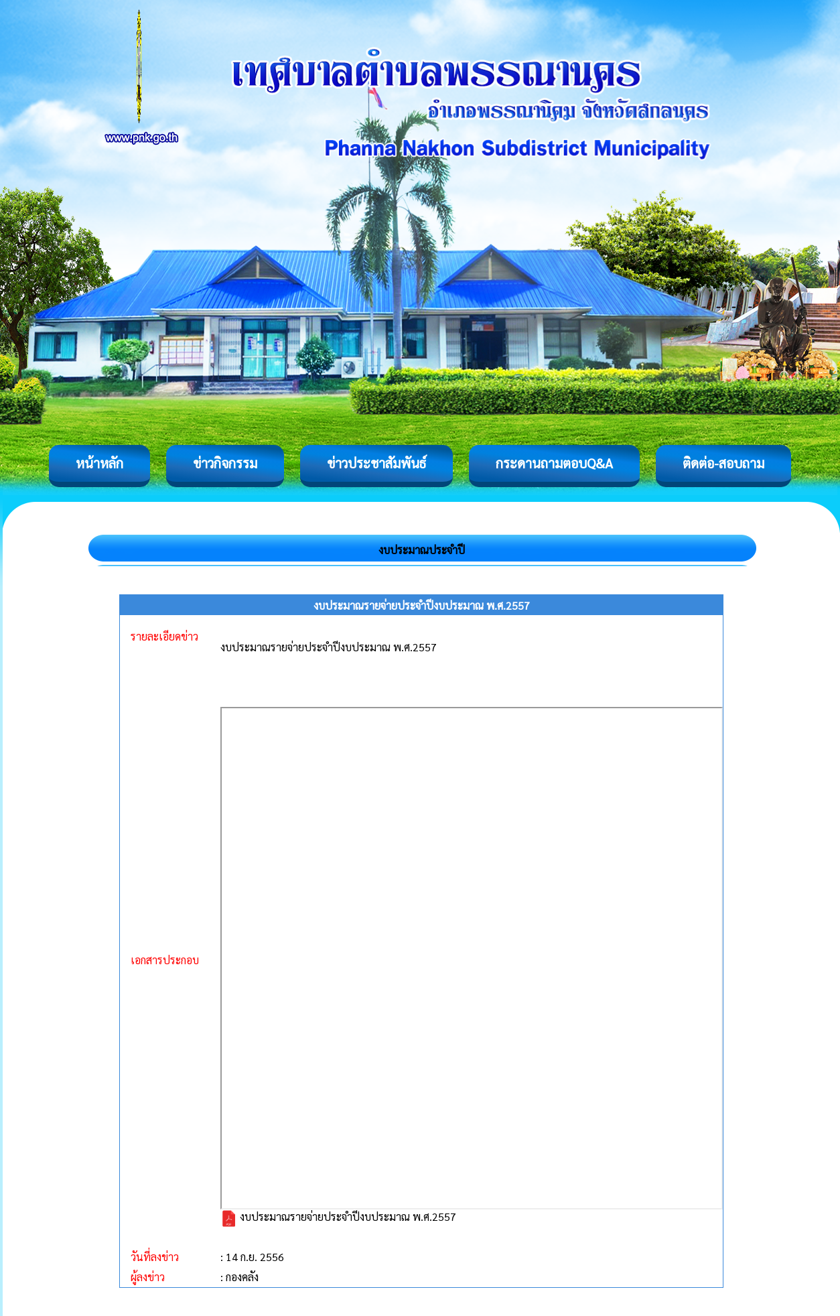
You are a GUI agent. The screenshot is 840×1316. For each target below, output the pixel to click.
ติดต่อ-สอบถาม (723, 463)
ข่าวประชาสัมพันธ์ (376, 463)
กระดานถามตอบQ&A (554, 463)
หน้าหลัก (99, 463)
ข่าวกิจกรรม (225, 463)
